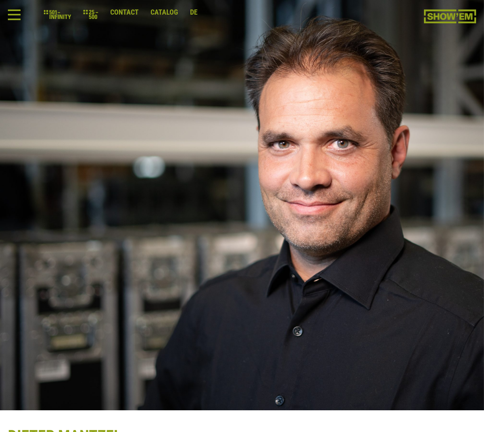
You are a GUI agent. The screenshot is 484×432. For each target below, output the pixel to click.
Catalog (164, 12)
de (194, 12)
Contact (124, 12)
